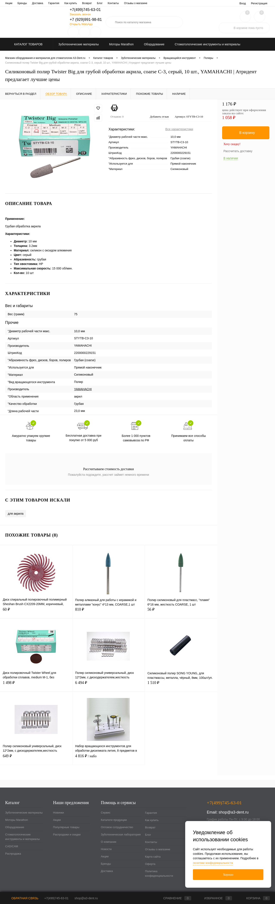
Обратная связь (21, 898)
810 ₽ (108, 611)
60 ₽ (36, 611)
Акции (57, 819)
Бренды (106, 863)
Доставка (107, 871)
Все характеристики (179, 129)
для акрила (15, 513)
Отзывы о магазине (157, 849)
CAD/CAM (11, 846)
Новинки (58, 812)
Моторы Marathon (16, 819)
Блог (148, 834)
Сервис (9, 3)
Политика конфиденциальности (159, 873)
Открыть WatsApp (81, 24)
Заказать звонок (80, 14)
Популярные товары (66, 827)
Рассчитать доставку (237, 151)
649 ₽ (36, 758)
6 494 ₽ (108, 685)
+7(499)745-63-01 (56, 898)
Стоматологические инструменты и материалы (22, 837)
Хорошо (228, 874)
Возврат (150, 827)
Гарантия (151, 812)
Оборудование (14, 827)
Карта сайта (152, 856)
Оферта (150, 864)
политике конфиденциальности (213, 862)
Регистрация (259, 3)
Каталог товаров (27, 44)
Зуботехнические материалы (24, 812)
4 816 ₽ (108, 758)
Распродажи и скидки (67, 834)
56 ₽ (180, 611)
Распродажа (13, 853)
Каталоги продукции (31, 3)
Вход (243, 3)
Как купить (152, 820)
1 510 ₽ (180, 685)
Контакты (151, 842)
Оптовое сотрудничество (63, 3)
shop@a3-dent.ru (234, 812)
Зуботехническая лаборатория (101, 3)
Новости (149, 3)
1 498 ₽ (36, 685)
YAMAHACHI (83, 389)
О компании (132, 3)
